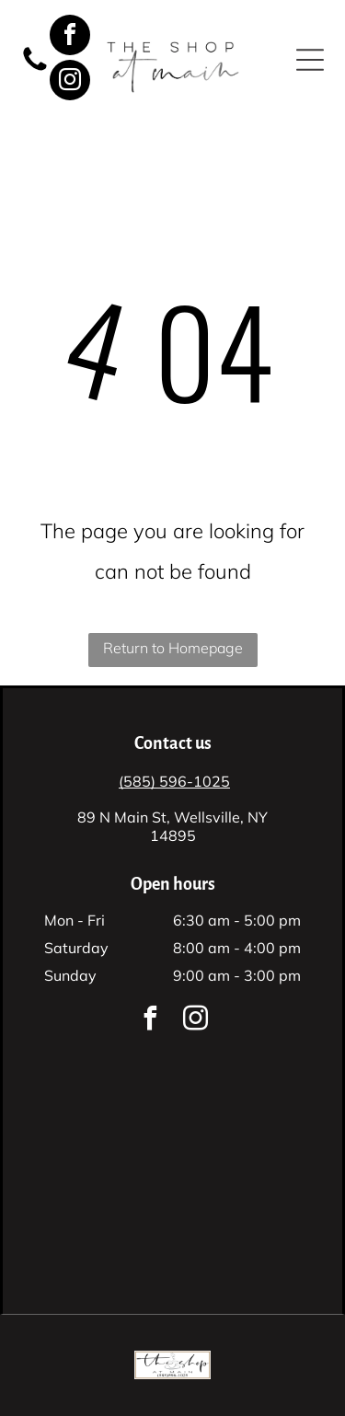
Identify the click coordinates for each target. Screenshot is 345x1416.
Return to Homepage (173, 648)
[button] (310, 60)
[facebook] (70, 37)
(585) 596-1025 (174, 781)
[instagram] (70, 82)
